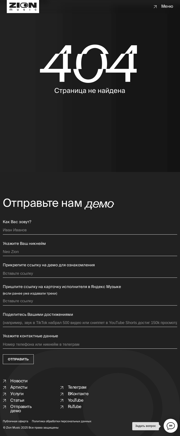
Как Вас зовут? (17, 221)
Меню (167, 6)
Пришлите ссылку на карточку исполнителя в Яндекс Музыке (62, 286)
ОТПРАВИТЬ (18, 359)
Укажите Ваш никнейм (24, 243)
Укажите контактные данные (30, 336)
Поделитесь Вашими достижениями (38, 314)
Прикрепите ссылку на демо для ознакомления (49, 265)
